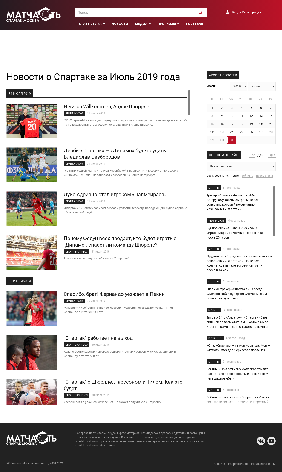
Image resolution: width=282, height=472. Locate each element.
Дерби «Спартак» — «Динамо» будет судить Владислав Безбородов (115, 154)
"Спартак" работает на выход (98, 338)
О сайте (219, 464)
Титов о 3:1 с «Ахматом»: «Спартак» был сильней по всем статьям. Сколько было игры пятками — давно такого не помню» (238, 322)
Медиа (141, 23)
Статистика (90, 23)
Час (252, 155)
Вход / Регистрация (246, 12)
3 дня (272, 155)
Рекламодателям (263, 464)
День (261, 155)
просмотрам (264, 175)
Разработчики (238, 464)
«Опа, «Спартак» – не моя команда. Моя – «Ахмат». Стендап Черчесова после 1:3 (238, 348)
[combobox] (141, 12)
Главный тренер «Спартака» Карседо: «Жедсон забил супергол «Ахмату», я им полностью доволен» (237, 293)
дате (236, 175)
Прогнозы (167, 23)
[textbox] (141, 12)
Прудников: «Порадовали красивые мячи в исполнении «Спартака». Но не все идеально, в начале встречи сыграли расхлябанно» (239, 263)
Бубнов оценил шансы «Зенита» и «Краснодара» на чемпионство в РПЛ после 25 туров (235, 232)
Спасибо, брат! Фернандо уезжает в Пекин (114, 294)
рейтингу (247, 175)
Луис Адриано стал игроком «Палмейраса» (115, 194)
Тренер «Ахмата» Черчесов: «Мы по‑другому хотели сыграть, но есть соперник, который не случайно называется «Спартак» (233, 202)
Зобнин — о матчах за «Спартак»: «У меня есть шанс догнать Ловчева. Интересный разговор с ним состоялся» (238, 401)
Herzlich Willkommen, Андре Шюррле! (107, 106)
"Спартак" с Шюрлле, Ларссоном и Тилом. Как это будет (123, 385)
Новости (120, 23)
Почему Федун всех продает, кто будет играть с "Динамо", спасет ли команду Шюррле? (120, 242)
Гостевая (194, 23)
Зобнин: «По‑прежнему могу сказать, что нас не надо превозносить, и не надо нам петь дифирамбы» (237, 373)
